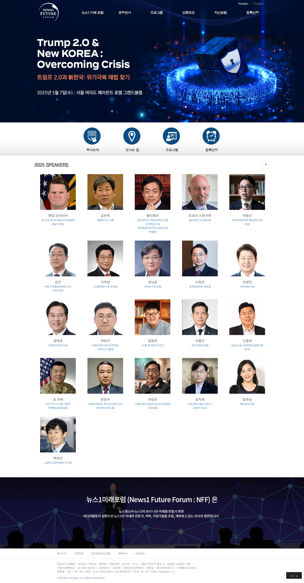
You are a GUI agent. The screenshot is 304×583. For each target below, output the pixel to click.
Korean (243, 3)
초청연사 (124, 12)
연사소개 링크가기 (266, 164)
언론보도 (188, 12)
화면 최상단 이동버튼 (294, 575)
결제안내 (122, 553)
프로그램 (156, 12)
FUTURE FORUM (51, 12)
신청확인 (139, 553)
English (258, 3)
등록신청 (252, 12)
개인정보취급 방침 (100, 553)
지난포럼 (220, 12)
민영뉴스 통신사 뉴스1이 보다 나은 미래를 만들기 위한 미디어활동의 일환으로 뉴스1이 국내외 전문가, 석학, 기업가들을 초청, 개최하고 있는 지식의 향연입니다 (84, 504)
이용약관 (78, 553)
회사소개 (61, 553)
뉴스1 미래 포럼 (92, 12)
